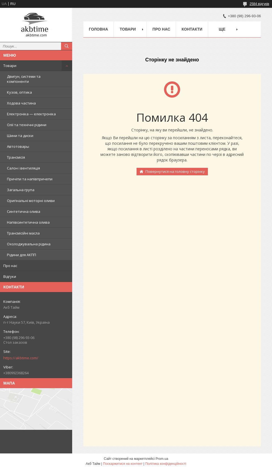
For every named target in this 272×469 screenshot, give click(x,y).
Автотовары (18, 146)
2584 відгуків (259, 4)
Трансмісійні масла (23, 233)
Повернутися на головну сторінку (175, 171)
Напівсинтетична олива (28, 222)
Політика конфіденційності (165, 464)
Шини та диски (20, 135)
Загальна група (20, 189)
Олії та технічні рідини (26, 124)
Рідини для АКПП (21, 254)
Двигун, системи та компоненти (24, 79)
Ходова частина (21, 103)
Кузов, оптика (19, 92)
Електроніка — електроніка (31, 113)
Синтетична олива (23, 211)
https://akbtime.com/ (20, 357)
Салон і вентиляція (23, 168)
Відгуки (9, 276)
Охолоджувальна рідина (29, 243)
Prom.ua (162, 459)
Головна (98, 29)
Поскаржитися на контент (122, 464)
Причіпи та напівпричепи (29, 178)
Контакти (192, 29)
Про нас (10, 265)
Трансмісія (16, 157)
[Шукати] (66, 46)
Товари (9, 65)
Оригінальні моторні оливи (31, 200)
